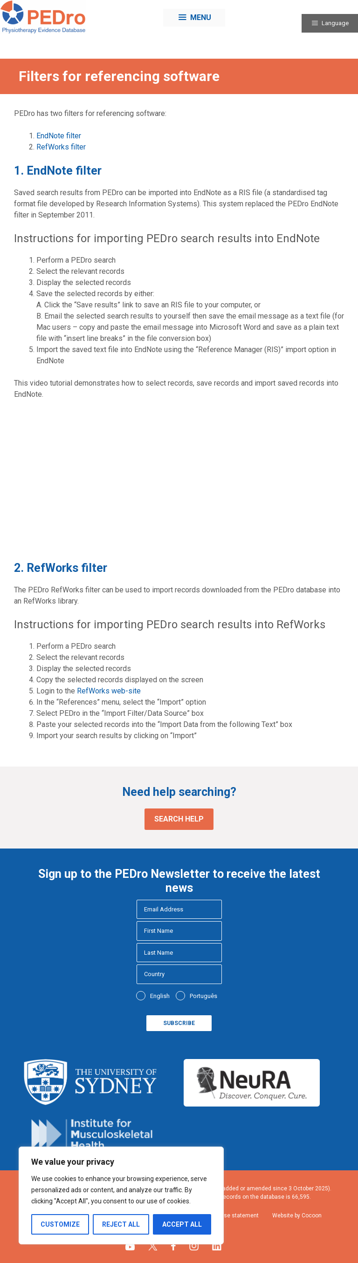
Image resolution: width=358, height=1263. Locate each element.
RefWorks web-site (109, 690)
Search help (179, 819)
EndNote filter (58, 135)
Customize (60, 1224)
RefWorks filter (61, 147)
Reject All (121, 1224)
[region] (121, 1195)
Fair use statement (234, 1215)
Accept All (182, 1224)
